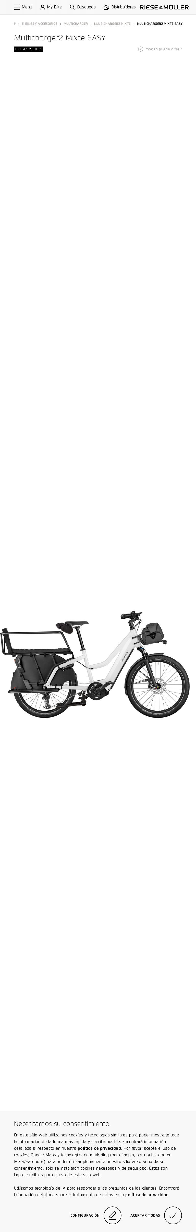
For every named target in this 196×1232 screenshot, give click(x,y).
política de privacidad (99, 1148)
